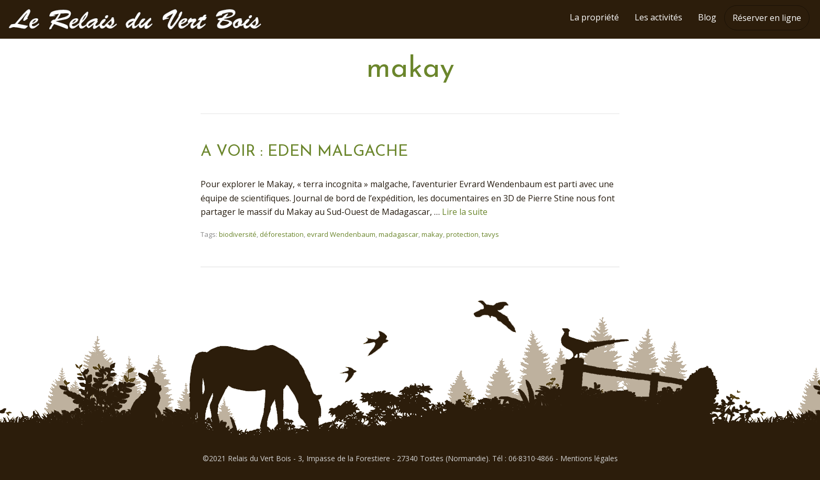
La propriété (594, 17)
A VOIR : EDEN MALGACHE (304, 152)
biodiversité (238, 234)
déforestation (282, 234)
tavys (490, 234)
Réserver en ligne (767, 18)
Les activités (658, 17)
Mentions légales (589, 458)
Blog (707, 17)
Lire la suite (464, 212)
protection (462, 234)
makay (432, 234)
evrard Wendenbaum (341, 234)
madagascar (398, 234)
